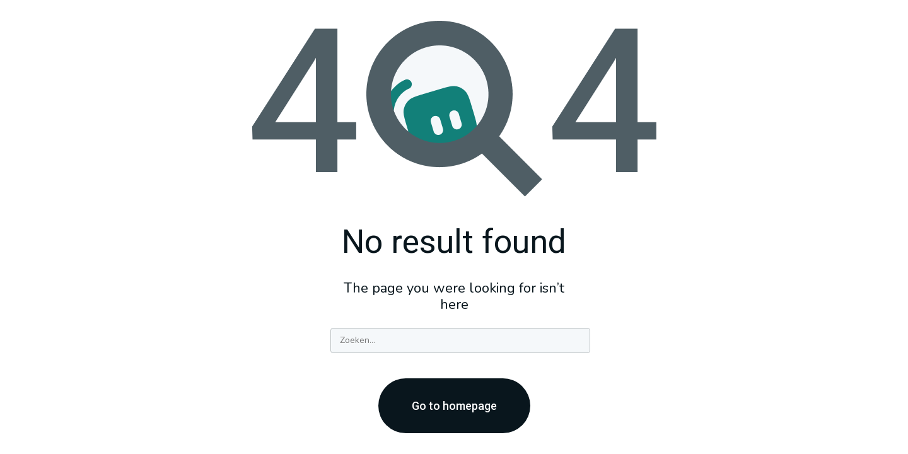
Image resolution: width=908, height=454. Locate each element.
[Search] (460, 340)
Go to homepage (454, 405)
